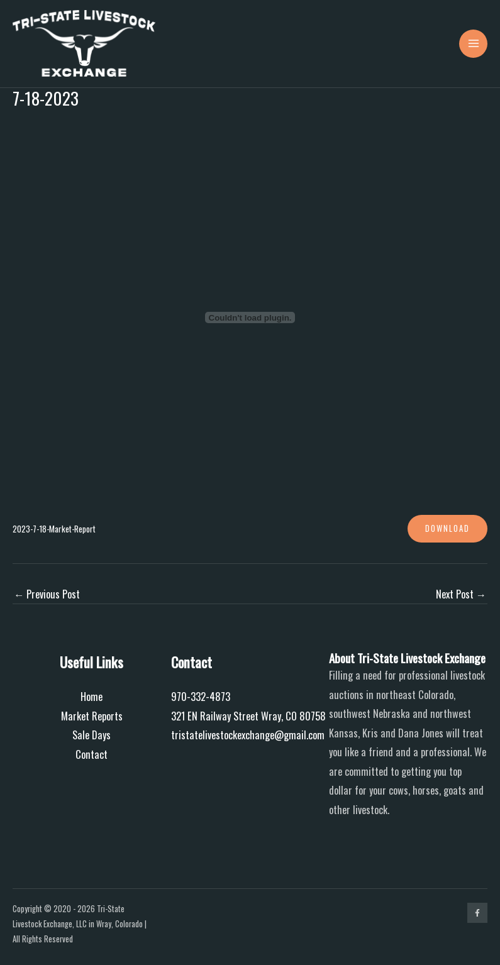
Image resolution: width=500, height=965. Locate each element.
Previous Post (47, 594)
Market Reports (92, 716)
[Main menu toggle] (473, 44)
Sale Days (91, 734)
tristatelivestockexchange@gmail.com (248, 734)
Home (92, 696)
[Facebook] (477, 913)
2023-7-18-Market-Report (54, 528)
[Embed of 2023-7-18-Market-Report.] (250, 317)
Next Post (461, 594)
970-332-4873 (200, 696)
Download (447, 528)
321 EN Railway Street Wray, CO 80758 (248, 716)
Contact (91, 754)
